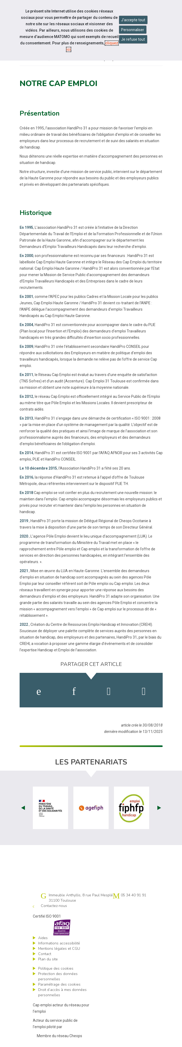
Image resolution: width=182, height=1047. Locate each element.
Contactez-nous (54, 905)
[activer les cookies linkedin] (73, 691)
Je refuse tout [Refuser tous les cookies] (133, 39)
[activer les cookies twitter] (108, 691)
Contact (44, 953)
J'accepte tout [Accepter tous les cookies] (133, 20)
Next (159, 808)
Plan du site (48, 959)
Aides (43, 937)
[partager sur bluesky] (143, 691)
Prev (23, 808)
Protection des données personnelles (58, 976)
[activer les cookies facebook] (39, 691)
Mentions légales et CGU (59, 948)
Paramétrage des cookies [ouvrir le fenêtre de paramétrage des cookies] (59, 984)
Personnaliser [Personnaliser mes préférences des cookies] (132, 30)
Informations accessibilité (59, 943)
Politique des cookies (55, 968)
